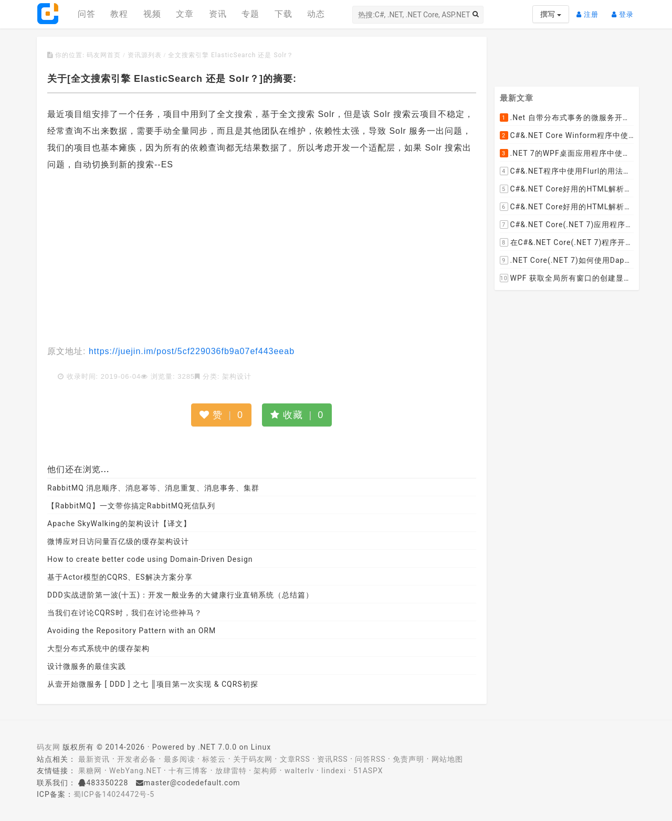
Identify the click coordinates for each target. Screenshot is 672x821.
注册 (590, 10)
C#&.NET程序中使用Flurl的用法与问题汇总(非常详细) (567, 171)
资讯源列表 (145, 55)
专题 (250, 14)
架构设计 (236, 376)
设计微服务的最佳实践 (86, 666)
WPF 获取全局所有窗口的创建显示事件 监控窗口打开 (567, 278)
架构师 (265, 770)
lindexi (333, 770)
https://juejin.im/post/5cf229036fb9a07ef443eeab (190, 351)
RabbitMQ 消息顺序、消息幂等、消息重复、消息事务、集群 (153, 488)
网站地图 (447, 759)
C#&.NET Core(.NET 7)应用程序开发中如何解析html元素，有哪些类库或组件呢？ (567, 225)
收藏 (296, 415)
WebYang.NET (135, 770)
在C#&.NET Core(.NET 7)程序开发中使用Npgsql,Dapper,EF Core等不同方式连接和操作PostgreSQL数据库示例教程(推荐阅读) (567, 243)
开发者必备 (136, 759)
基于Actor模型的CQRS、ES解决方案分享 (120, 577)
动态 (316, 14)
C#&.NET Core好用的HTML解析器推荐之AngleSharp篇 (567, 207)
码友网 (48, 747)
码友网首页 (104, 55)
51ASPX (368, 770)
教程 (119, 14)
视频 (152, 14)
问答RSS (370, 759)
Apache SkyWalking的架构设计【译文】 (119, 523)
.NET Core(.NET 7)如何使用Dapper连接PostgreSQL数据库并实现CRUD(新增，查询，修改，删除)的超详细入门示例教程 (567, 260)
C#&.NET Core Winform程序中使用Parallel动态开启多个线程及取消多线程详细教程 (567, 136)
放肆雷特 (231, 770)
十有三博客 (188, 770)
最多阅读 (179, 759)
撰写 (550, 14)
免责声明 (408, 759)
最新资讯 (94, 759)
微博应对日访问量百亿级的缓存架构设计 (118, 541)
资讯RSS (332, 759)
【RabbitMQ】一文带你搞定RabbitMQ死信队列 (131, 506)
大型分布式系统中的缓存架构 (98, 648)
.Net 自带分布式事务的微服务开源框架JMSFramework (567, 118)
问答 (87, 14)
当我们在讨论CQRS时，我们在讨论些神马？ (124, 613)
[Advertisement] (262, 259)
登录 (625, 10)
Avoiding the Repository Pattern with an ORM (131, 630)
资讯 (218, 14)
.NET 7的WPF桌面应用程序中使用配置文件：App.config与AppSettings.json (567, 153)
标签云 (214, 759)
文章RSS (295, 759)
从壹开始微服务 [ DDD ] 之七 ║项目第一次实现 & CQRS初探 (152, 684)
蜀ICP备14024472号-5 (114, 794)
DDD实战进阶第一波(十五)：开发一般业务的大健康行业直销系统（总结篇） (180, 595)
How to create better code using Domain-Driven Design (150, 559)
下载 (283, 14)
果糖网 (90, 770)
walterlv (299, 770)
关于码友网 (252, 759)
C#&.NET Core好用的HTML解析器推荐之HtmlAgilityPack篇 (567, 189)
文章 (185, 14)
